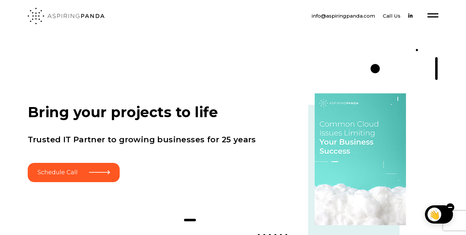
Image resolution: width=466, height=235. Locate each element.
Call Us (391, 16)
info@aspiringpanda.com (343, 16)
